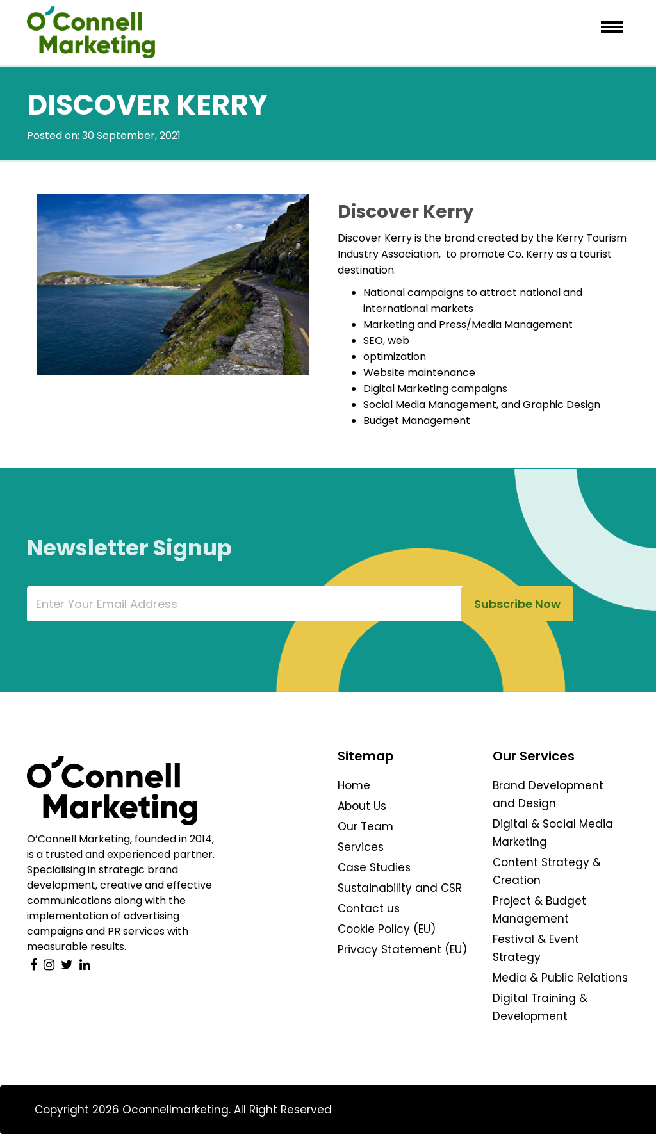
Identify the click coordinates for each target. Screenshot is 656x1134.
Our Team (365, 826)
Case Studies (374, 867)
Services (361, 847)
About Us (362, 806)
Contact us (369, 908)
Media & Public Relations (560, 977)
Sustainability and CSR (400, 888)
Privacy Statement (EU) (402, 949)
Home (354, 785)
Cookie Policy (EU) (387, 929)
